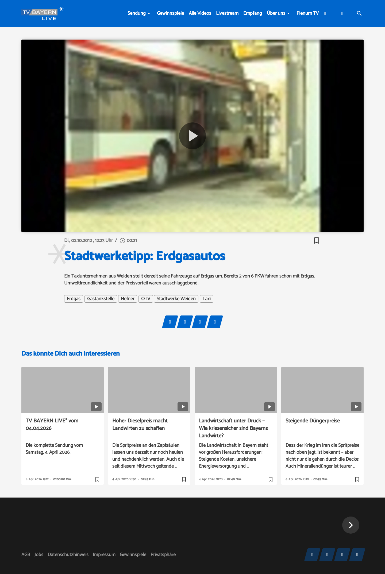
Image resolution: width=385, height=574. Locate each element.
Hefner (127, 299)
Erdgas (73, 299)
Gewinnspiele (170, 13)
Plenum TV (308, 13)
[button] (350, 525)
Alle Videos (200, 13)
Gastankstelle (100, 299)
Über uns (276, 13)
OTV (145, 299)
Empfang (252, 13)
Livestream (227, 13)
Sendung (137, 13)
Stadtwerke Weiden (176, 299)
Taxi (206, 299)
